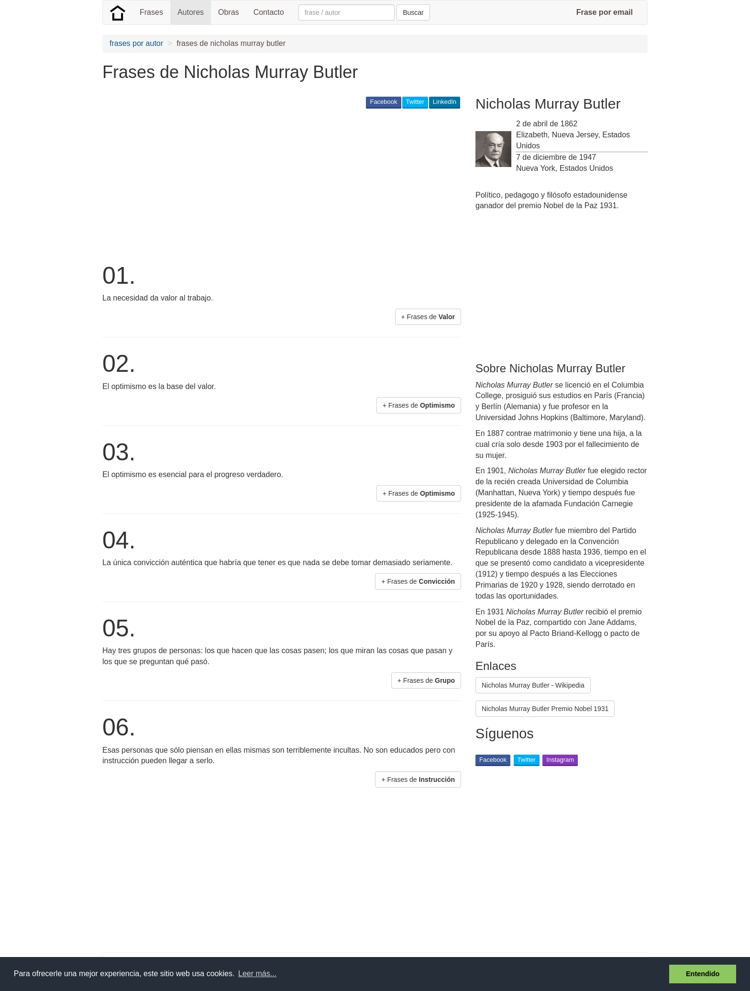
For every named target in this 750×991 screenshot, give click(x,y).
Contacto (269, 12)
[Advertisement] (276, 185)
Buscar (413, 12)
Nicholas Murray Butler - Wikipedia (533, 685)
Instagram (560, 759)
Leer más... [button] (257, 973)
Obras (228, 12)
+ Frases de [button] (428, 317)
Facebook (383, 101)
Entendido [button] (702, 974)
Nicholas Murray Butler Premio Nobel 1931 (545, 709)
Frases (151, 12)
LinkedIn (444, 101)
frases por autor (136, 43)
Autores (190, 12)
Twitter (415, 101)
